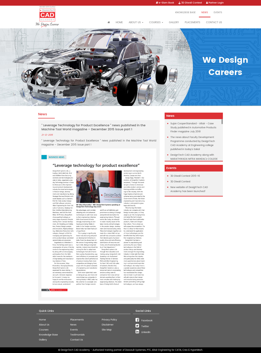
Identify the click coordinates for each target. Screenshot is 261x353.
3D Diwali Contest (190, 3)
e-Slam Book (165, 3)
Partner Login (215, 3)
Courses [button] (156, 22)
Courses (43, 330)
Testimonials (77, 335)
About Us (44, 325)
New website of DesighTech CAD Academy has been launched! (189, 189)
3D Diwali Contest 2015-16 (185, 176)
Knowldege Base (185, 12)
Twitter (142, 326)
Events (218, 12)
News (204, 12)
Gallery (174, 22)
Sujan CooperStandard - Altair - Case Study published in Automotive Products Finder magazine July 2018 (193, 127)
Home (119, 22)
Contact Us (214, 22)
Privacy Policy (109, 320)
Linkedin (142, 332)
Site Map (107, 330)
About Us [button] (136, 22)
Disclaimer (108, 325)
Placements (192, 22)
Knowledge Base (48, 335)
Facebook (143, 320)
